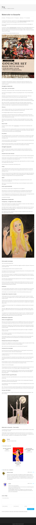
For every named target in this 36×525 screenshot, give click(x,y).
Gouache (17, 17)
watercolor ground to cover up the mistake (8, 209)
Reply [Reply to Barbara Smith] (33, 472)
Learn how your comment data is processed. (20, 511)
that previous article (13, 27)
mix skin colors (16, 125)
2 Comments (28, 17)
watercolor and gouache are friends (25, 20)
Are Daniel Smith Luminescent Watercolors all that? (29, 449)
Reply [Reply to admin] (33, 483)
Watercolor (22, 17)
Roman (4, 17)
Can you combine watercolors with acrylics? (18, 463)
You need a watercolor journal (7, 449)
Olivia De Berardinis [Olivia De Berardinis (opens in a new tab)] (15, 371)
